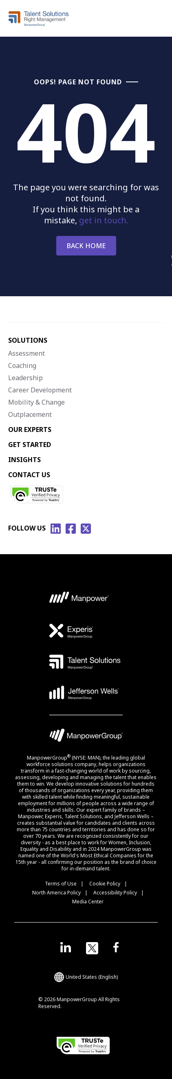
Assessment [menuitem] (26, 353)
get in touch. (103, 220)
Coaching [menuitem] (22, 365)
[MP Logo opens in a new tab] (79, 599)
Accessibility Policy (115, 892)
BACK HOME (86, 245)
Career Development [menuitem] (40, 389)
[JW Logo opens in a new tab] (84, 692)
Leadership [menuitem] (25, 377)
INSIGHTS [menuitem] (24, 459)
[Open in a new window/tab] (65, 948)
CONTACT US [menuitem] (29, 474)
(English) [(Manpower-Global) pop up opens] (86, 977)
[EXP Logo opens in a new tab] (71, 630)
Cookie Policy (104, 883)
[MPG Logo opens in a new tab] (86, 737)
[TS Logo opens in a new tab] (85, 661)
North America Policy (56, 892)
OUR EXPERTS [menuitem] (29, 429)
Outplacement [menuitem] (30, 414)
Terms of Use (61, 883)
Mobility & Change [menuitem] (36, 402)
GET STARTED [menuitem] (29, 444)
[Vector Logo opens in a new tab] (86, 715)
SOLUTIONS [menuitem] (27, 340)
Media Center (88, 901)
